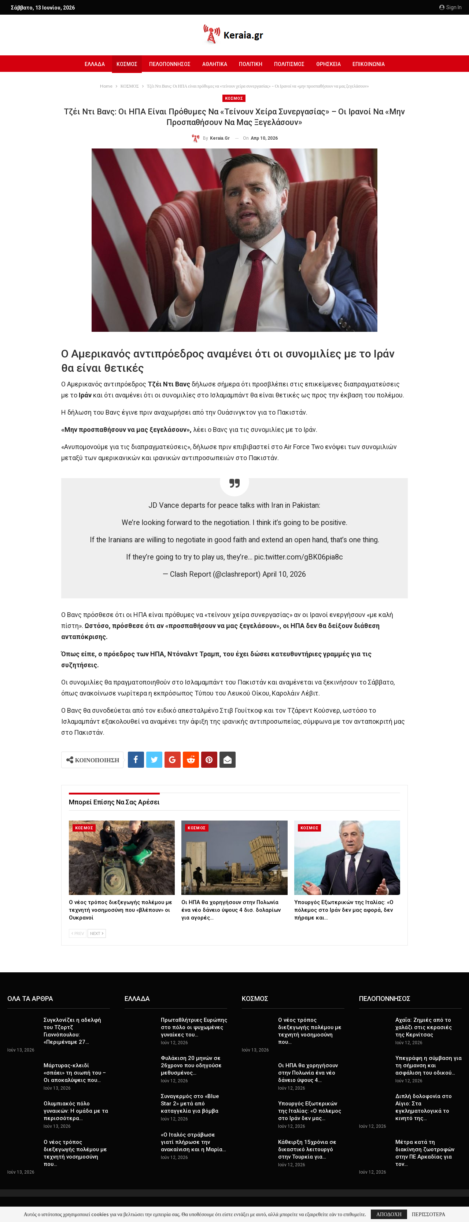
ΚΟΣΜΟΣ (124, 64)
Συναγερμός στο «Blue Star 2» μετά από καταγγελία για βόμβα (190, 1103)
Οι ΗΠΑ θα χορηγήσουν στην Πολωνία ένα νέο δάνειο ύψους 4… (308, 1072)
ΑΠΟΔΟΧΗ (389, 1214)
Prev (77, 933)
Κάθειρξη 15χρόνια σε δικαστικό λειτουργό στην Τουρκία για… (307, 1149)
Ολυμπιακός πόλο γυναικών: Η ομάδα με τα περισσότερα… (76, 1111)
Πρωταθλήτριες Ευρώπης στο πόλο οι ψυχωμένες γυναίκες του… (194, 1027)
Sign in (450, 7)
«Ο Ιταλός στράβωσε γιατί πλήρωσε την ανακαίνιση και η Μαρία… (193, 1142)
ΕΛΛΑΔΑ (91, 64)
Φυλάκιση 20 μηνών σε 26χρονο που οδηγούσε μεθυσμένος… (191, 1065)
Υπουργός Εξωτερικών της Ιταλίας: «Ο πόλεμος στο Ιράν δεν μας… (309, 1111)
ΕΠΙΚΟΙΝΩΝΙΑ (372, 64)
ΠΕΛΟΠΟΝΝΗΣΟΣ (168, 64)
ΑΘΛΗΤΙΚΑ (214, 64)
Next (96, 933)
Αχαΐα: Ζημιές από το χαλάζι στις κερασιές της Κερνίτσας (423, 1027)
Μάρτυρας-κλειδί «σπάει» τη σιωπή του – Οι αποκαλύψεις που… (75, 1072)
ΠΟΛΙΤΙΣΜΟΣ (291, 64)
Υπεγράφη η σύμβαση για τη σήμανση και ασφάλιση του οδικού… (428, 1065)
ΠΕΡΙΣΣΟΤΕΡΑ (428, 1214)
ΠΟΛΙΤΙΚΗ (251, 64)
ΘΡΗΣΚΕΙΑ (331, 64)
